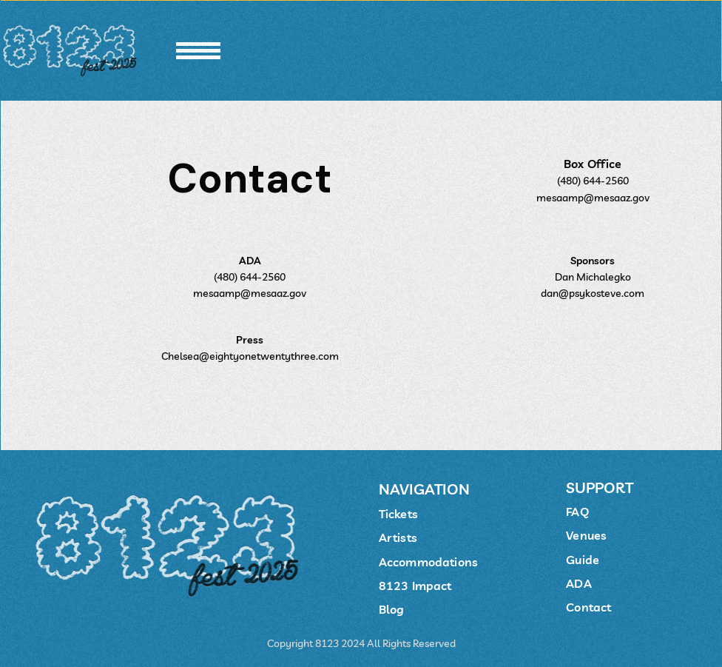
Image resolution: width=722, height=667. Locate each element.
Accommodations (428, 561)
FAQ (577, 511)
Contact (588, 607)
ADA (578, 583)
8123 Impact (415, 585)
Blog (392, 609)
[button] (198, 51)
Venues (586, 535)
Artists (398, 537)
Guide (582, 559)
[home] (72, 50)
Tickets (398, 513)
